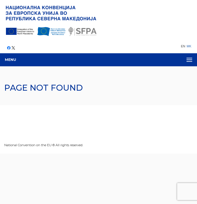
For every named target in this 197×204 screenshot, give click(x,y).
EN (183, 46)
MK (189, 46)
